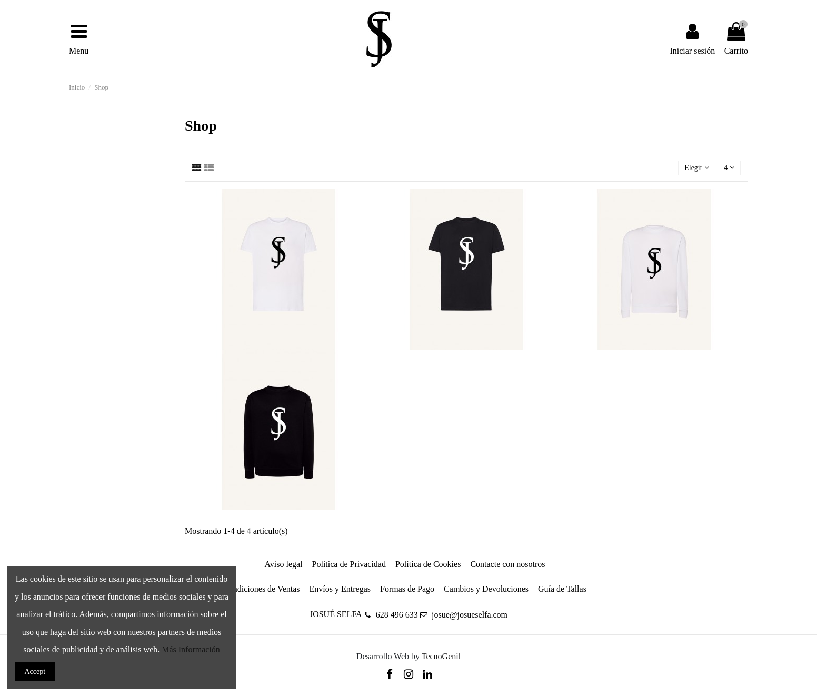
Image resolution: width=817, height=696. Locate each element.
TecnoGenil (441, 656)
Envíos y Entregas (340, 588)
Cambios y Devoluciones (486, 588)
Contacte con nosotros (507, 564)
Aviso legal (283, 564)
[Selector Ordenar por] (696, 168)
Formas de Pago (407, 588)
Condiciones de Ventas (261, 588)
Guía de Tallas (562, 588)
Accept (35, 671)
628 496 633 (397, 614)
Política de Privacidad (349, 564)
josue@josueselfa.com (469, 614)
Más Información (191, 649)
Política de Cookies (428, 564)
